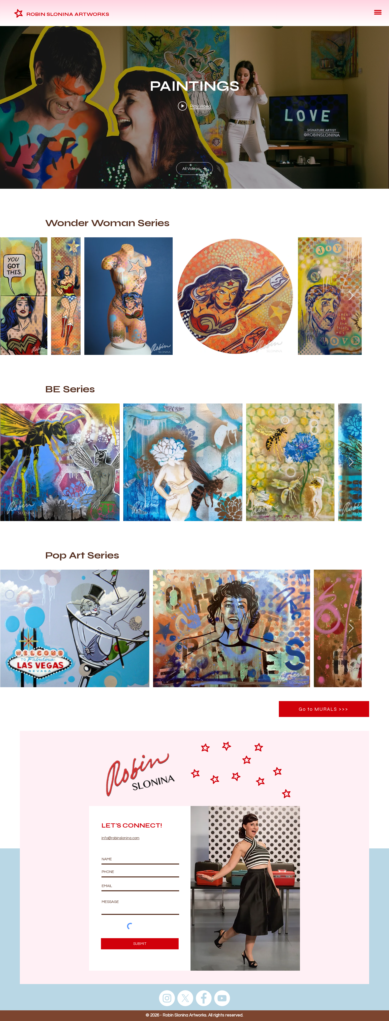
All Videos (194, 168)
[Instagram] (167, 998)
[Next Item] (351, 296)
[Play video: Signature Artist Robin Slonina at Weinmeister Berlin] (194, 106)
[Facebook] (204, 998)
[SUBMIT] (140, 943)
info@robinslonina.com (120, 838)
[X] (185, 998)
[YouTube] (222, 998)
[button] (378, 12)
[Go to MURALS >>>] (324, 709)
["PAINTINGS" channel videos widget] (194, 107)
